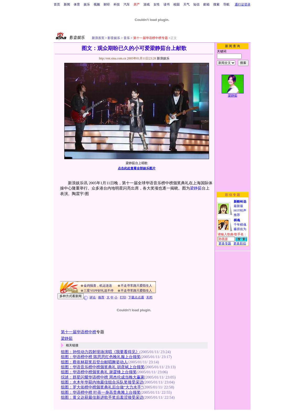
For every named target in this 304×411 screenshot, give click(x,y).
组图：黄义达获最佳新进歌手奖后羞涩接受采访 (102, 397)
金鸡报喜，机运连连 (98, 285)
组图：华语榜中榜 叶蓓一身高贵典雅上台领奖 (101, 392)
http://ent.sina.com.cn (113, 58)
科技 (117, 4)
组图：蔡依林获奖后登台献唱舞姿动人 (94, 362)
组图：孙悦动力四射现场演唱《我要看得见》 (100, 352)
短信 (196, 4)
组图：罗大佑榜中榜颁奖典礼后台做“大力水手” (102, 387)
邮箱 (206, 4)
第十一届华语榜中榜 (78, 332)
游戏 (146, 4)
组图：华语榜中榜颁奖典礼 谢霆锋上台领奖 (99, 372)
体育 (77, 4)
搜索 (216, 4)
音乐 (126, 38)
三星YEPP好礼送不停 (98, 290)
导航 (226, 4)
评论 (92, 297)
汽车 (127, 4)
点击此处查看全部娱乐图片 (137, 168)
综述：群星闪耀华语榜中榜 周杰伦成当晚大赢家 (103, 377)
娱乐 (87, 4)
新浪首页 (98, 38)
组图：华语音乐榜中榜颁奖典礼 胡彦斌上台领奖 (103, 367)
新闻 (67, 4)
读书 (166, 4)
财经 (107, 4)
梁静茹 (196, 188)
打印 (123, 297)
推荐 (101, 297)
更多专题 (224, 243)
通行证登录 (242, 4)
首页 (57, 4)
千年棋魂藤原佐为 (240, 224)
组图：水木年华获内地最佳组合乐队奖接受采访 (102, 382)
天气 (186, 4)
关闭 (149, 297)
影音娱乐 (114, 38)
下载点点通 (136, 297)
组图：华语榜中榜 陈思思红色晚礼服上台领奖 (101, 357)
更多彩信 (239, 243)
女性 (156, 4)
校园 (176, 4)
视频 (97, 4)
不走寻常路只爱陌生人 (136, 285)
